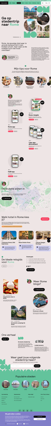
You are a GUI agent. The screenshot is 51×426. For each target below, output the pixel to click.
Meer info (36, 119)
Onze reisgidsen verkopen (18, 398)
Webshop (3, 400)
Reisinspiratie (4, 398)
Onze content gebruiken (17, 400)
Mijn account (3, 402)
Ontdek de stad (17, 37)
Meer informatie (31, 269)
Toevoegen (31, 119)
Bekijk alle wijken (7, 198)
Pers (41, 400)
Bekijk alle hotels (45, 218)
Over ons (5, 339)
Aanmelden (37, 365)
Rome (13, 3)
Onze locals (42, 398)
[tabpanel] (37, 263)
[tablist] (7, 266)
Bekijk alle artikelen (39, 289)
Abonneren (31, 148)
